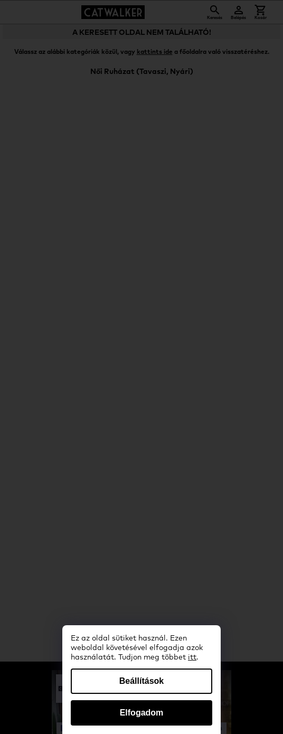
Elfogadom (142, 712)
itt (192, 657)
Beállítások (141, 680)
